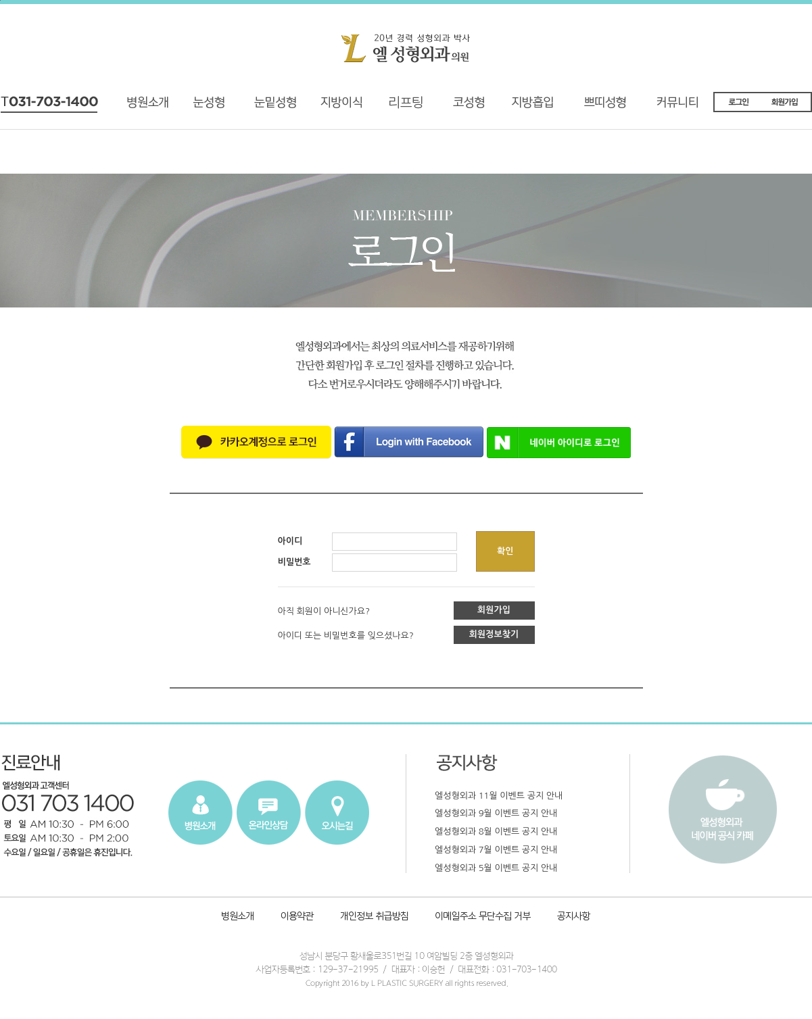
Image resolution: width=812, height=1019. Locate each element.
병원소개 (153, 107)
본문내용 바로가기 (0, 0)
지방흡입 (538, 107)
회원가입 (493, 609)
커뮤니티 (686, 107)
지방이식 (325, 107)
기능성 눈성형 (208, 107)
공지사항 (571, 918)
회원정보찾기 (494, 634)
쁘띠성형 (612, 107)
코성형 (465, 107)
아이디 (290, 541)
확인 (505, 551)
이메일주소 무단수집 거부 (484, 918)
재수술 (263, 107)
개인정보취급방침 (376, 918)
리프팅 (392, 107)
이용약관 (297, 918)
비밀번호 (294, 561)
